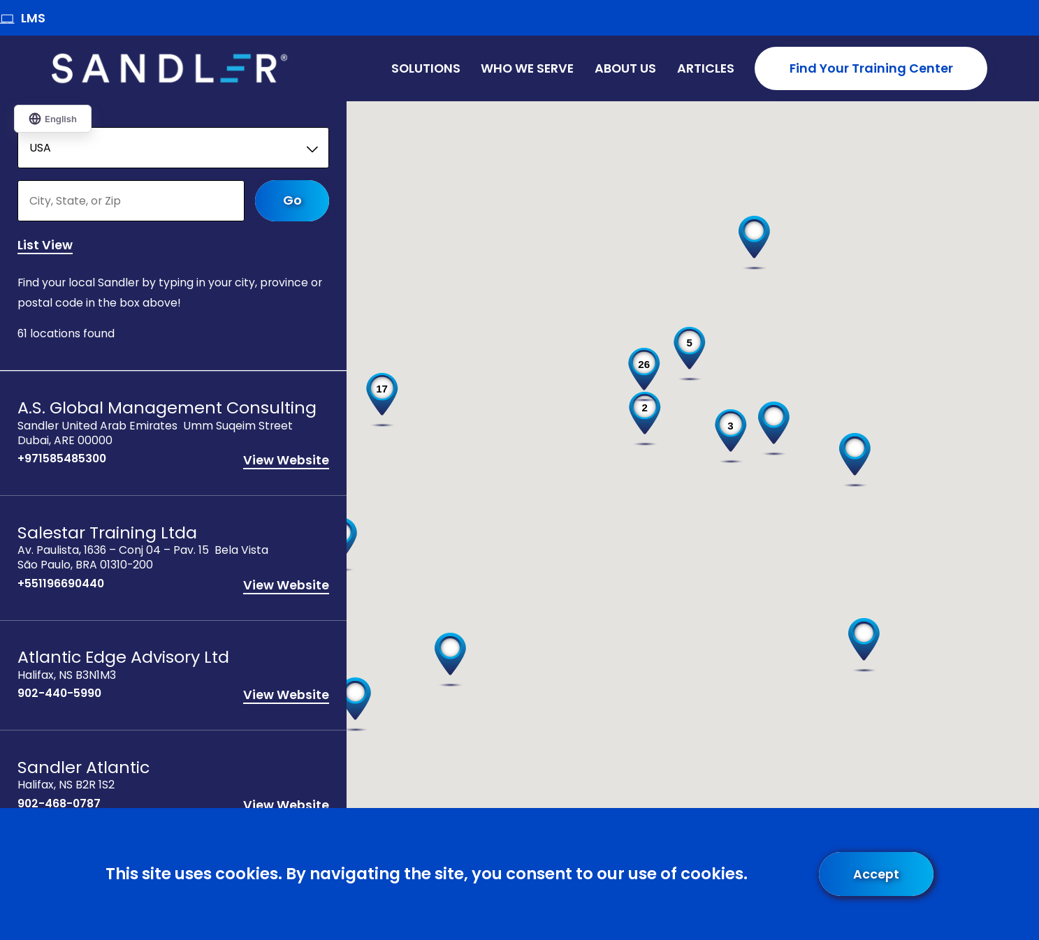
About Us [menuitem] (625, 68)
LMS (22, 18)
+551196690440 (60, 585)
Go (292, 201)
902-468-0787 (59, 805)
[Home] (169, 68)
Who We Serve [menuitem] (527, 68)
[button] (854, 460)
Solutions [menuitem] (425, 68)
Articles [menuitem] (705, 68)
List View (45, 246)
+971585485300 (61, 460)
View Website (286, 461)
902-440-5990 (59, 695)
